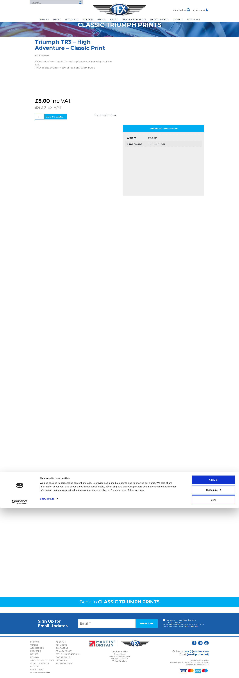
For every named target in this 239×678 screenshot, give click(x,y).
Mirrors (43, 19)
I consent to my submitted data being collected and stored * (181, 621)
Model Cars (193, 19)
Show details (47, 668)
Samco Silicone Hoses (134, 19)
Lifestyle (177, 19)
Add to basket (55, 117)
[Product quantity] (39, 116)
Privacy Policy (189, 626)
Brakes (101, 19)
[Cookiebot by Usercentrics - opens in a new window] (19, 672)
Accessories (71, 19)
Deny (213, 670)
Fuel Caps (88, 19)
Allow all (213, 650)
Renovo (114, 19)
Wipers (56, 19)
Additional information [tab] (164, 128)
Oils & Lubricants (159, 19)
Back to (120, 602)
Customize (213, 660)
